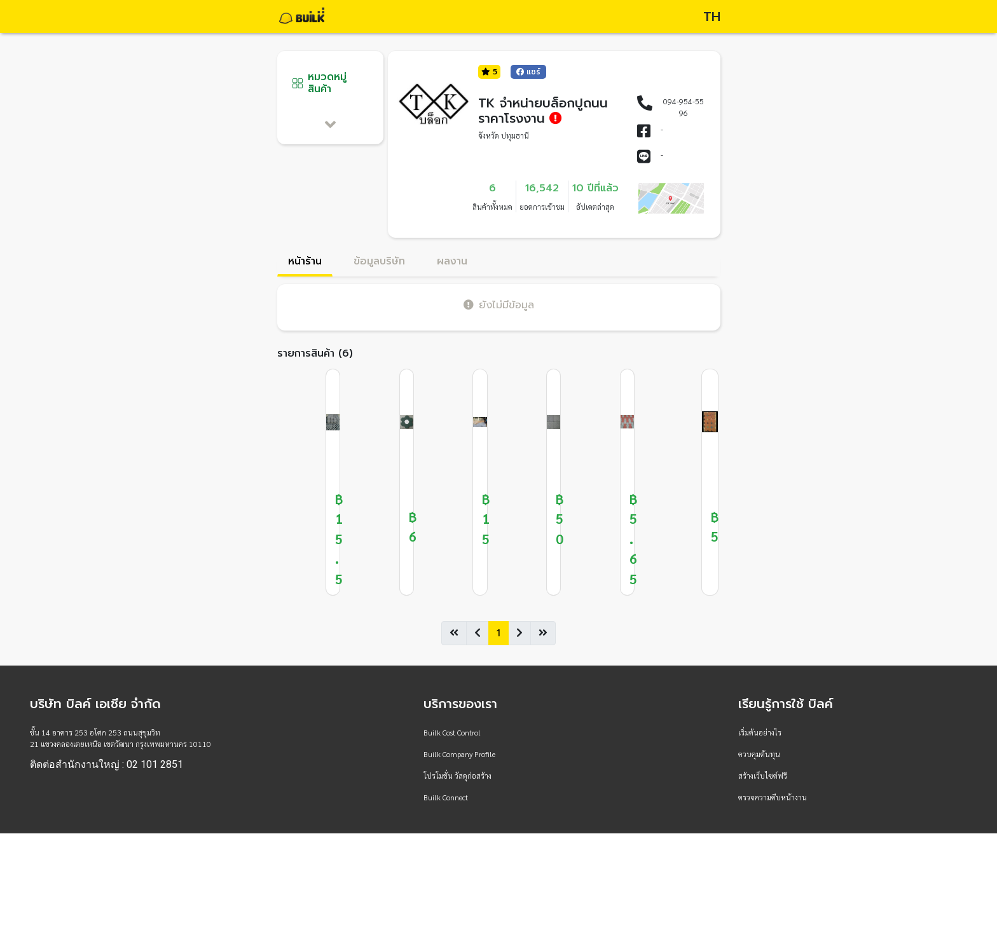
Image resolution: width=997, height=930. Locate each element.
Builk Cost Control (452, 732)
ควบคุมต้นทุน (759, 754)
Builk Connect (445, 797)
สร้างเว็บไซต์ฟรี (762, 775)
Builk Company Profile (459, 754)
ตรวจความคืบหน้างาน (772, 797)
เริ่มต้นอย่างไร (759, 732)
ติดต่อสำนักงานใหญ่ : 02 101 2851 (106, 765)
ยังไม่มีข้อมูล (499, 304)
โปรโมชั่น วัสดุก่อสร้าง (457, 775)
